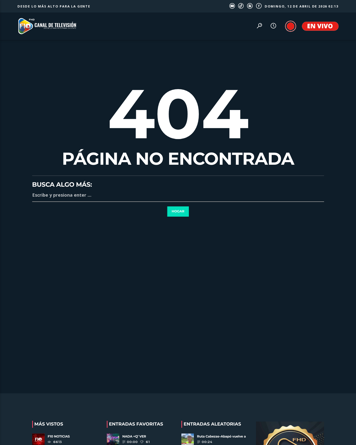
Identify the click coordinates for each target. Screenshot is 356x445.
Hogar (178, 211)
